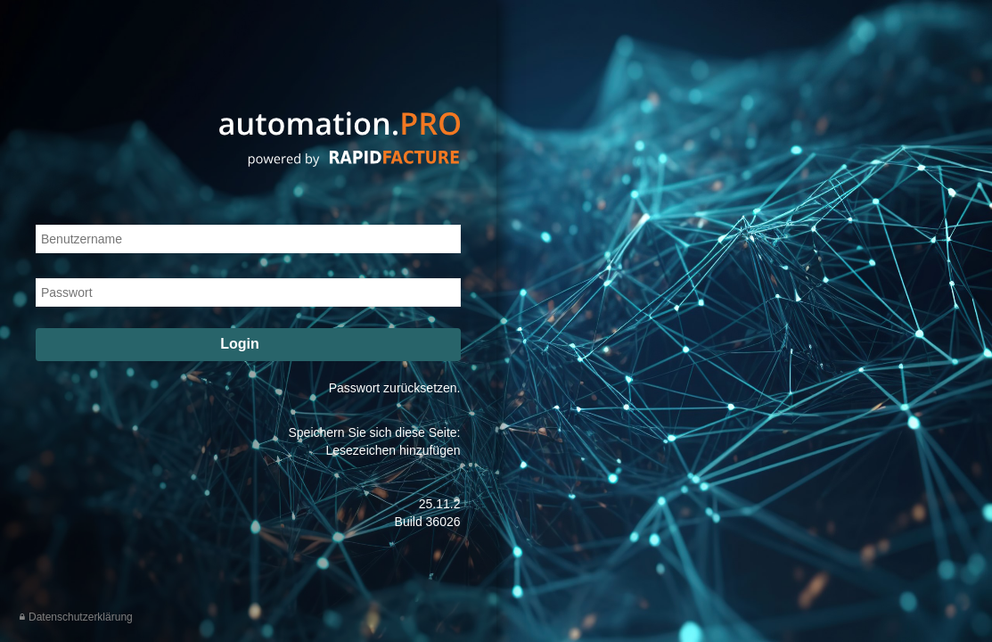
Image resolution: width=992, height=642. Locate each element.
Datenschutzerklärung (81, 617)
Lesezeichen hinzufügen (392, 450)
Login (249, 342)
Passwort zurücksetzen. (395, 388)
